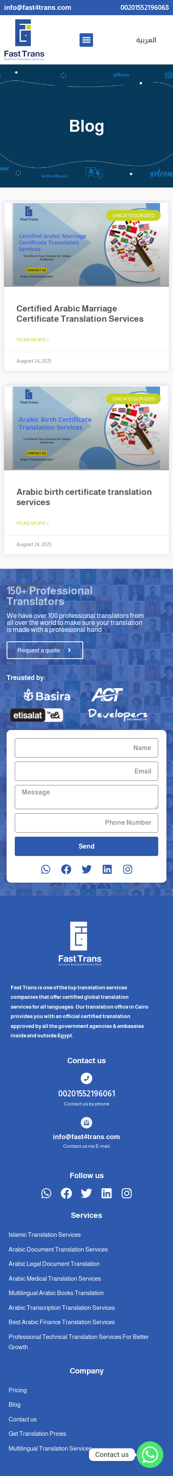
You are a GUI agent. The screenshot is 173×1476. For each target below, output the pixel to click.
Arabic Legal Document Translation (54, 1263)
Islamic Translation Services (45, 1234)
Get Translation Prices (37, 1433)
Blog (14, 1404)
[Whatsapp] (150, 1455)
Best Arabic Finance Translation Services (62, 1321)
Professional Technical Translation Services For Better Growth (79, 1342)
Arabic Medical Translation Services (55, 1278)
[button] (86, 40)
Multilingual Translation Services (50, 1448)
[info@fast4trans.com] (86, 1122)
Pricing (18, 1390)
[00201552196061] (86, 1078)
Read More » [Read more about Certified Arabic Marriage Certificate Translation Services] (32, 340)
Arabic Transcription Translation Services (62, 1307)
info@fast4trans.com (86, 1137)
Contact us (22, 1419)
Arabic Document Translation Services (58, 1249)
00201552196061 (86, 1093)
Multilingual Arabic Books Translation (56, 1292)
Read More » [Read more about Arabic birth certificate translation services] (32, 523)
